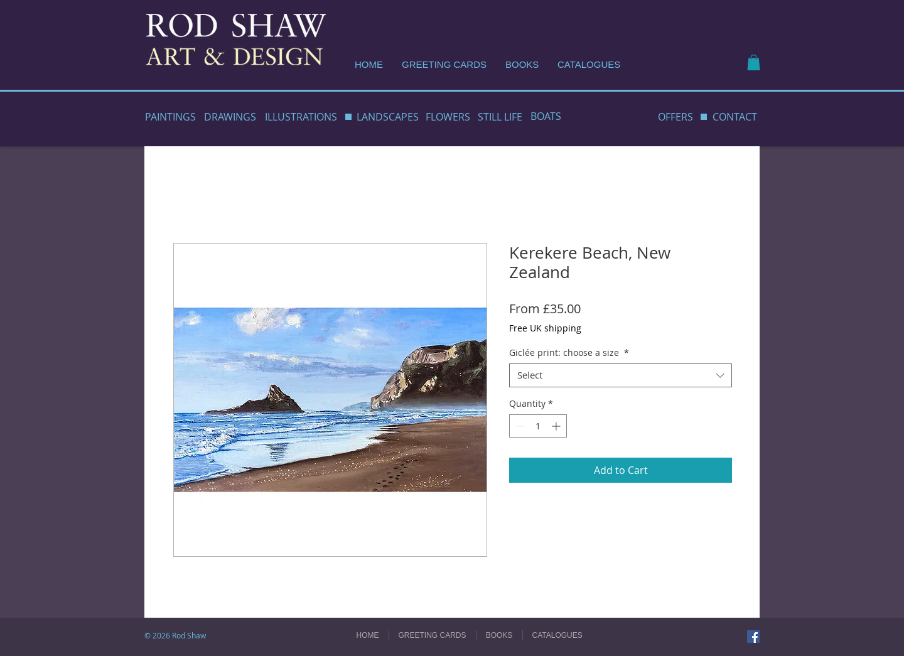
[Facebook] (753, 636)
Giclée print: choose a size (569, 352)
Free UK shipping (545, 328)
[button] (753, 62)
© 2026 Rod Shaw (175, 635)
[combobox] (620, 375)
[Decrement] (519, 426)
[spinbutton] (538, 426)
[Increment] (557, 426)
